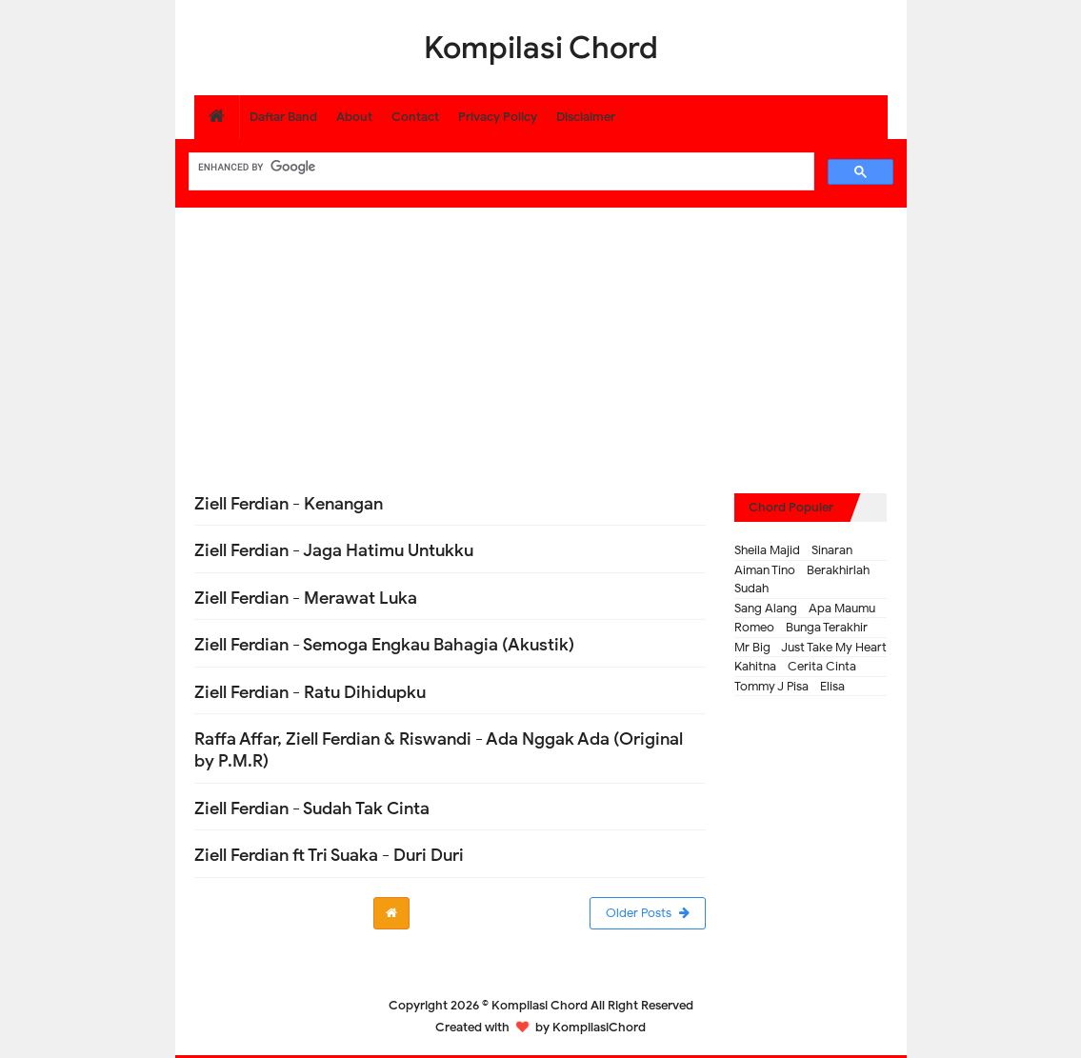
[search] (499, 166)
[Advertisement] (541, 341)
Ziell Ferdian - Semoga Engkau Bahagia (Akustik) (384, 644)
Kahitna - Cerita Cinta (795, 666)
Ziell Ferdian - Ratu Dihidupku (310, 692)
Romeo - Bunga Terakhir (801, 627)
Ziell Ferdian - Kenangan (288, 503)
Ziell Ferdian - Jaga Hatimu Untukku (333, 550)
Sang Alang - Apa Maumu (804, 608)
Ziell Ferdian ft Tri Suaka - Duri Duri (329, 855)
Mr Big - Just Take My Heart (810, 647)
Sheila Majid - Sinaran (793, 550)
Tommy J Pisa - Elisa (789, 686)
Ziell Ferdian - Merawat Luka (305, 598)
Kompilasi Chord (539, 1005)
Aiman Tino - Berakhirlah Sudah (802, 579)
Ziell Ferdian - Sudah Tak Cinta (312, 808)
